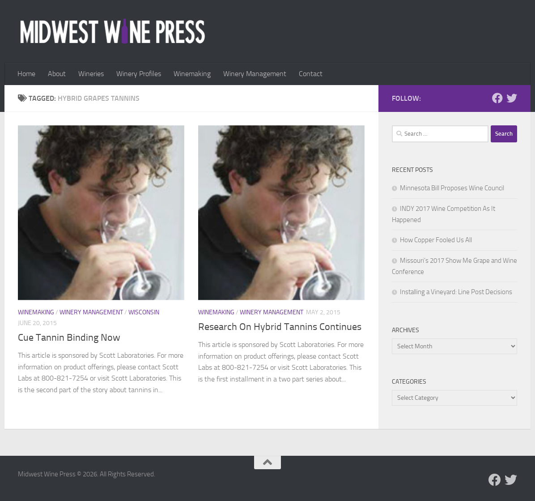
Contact (311, 73)
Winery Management (254, 73)
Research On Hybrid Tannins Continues (279, 327)
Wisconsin (143, 312)
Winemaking (192, 73)
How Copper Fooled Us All (436, 240)
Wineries (91, 73)
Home (26, 73)
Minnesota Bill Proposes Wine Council (452, 188)
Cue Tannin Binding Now (69, 337)
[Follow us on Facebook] (497, 98)
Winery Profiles (138, 73)
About (57, 73)
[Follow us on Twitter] (511, 98)
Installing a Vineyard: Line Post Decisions (456, 292)
